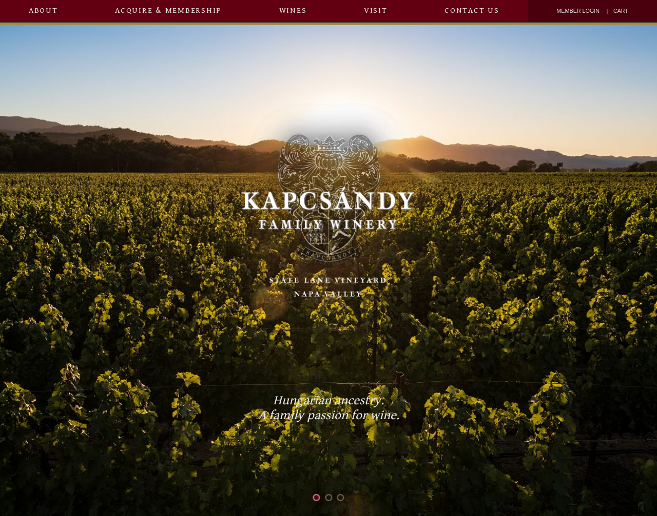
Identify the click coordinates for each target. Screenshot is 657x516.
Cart (620, 11)
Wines (293, 10)
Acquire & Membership (168, 10)
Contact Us (472, 10)
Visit (376, 10)
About (43, 10)
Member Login (578, 11)
